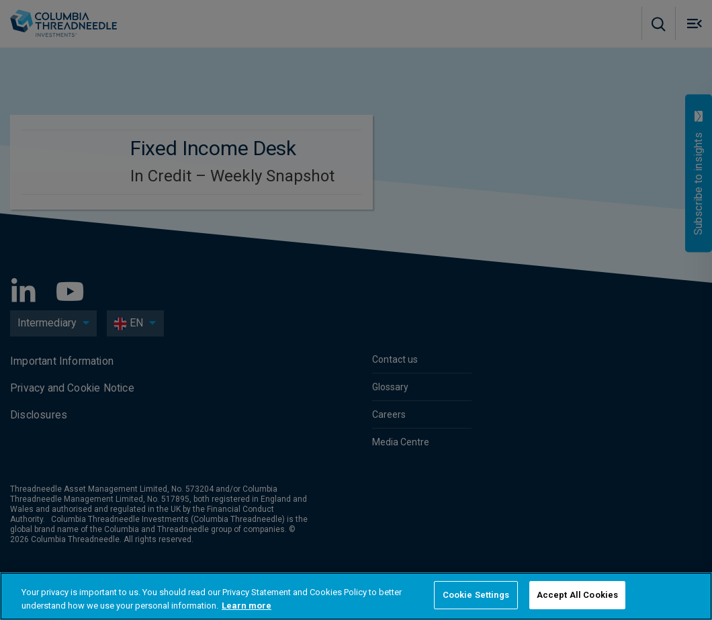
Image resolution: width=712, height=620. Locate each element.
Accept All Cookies (577, 595)
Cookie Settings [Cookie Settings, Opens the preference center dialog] (476, 595)
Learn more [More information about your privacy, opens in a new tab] (246, 606)
